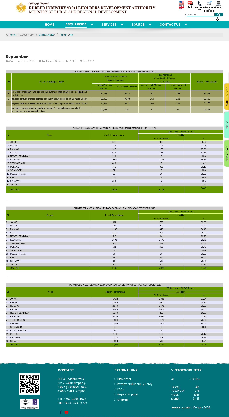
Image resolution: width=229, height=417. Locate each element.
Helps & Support (127, 394)
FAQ (190, 7)
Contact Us (199, 8)
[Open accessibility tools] (217, 18)
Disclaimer (124, 379)
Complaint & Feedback (209, 9)
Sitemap (218, 8)
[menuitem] (49, 24)
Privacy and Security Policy (134, 384)
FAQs (120, 389)
